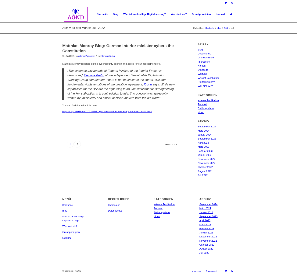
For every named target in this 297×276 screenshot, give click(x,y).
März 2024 (203, 130)
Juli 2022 (203, 175)
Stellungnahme (206, 108)
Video (201, 112)
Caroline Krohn (108, 56)
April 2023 (203, 142)
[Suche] (231, 14)
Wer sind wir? (205, 86)
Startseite (203, 69)
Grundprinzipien (206, 57)
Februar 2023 (205, 151)
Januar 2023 (204, 155)
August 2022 (205, 171)
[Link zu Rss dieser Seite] (232, 3)
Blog (200, 49)
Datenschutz (204, 53)
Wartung (202, 73)
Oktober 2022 (205, 167)
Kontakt (202, 65)
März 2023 (203, 146)
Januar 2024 (204, 134)
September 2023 (207, 138)
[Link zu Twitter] (226, 3)
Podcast (202, 104)
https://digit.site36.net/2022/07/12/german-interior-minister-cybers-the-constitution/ (107, 111)
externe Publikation (86, 56)
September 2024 (207, 126)
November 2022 (206, 163)
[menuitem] (102, 14)
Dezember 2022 (206, 159)
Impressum (204, 61)
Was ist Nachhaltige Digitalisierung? (73, 218)
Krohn (148, 84)
